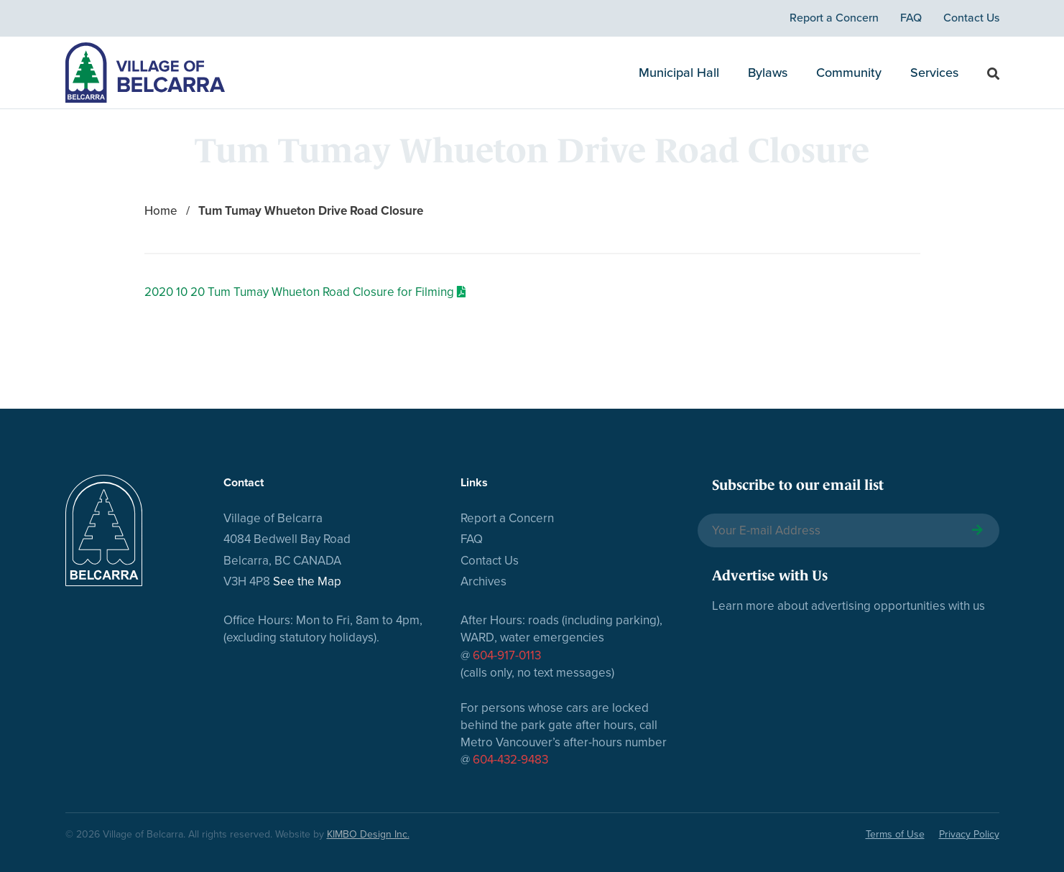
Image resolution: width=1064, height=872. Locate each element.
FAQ (911, 18)
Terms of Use (895, 834)
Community (849, 72)
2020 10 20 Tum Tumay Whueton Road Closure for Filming (299, 292)
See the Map (307, 581)
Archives (483, 581)
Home (160, 210)
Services (934, 72)
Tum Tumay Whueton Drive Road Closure (310, 210)
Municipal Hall (679, 72)
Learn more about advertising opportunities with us (848, 605)
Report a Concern (834, 18)
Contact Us (971, 18)
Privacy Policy (969, 834)
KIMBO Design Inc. (368, 834)
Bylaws (767, 72)
